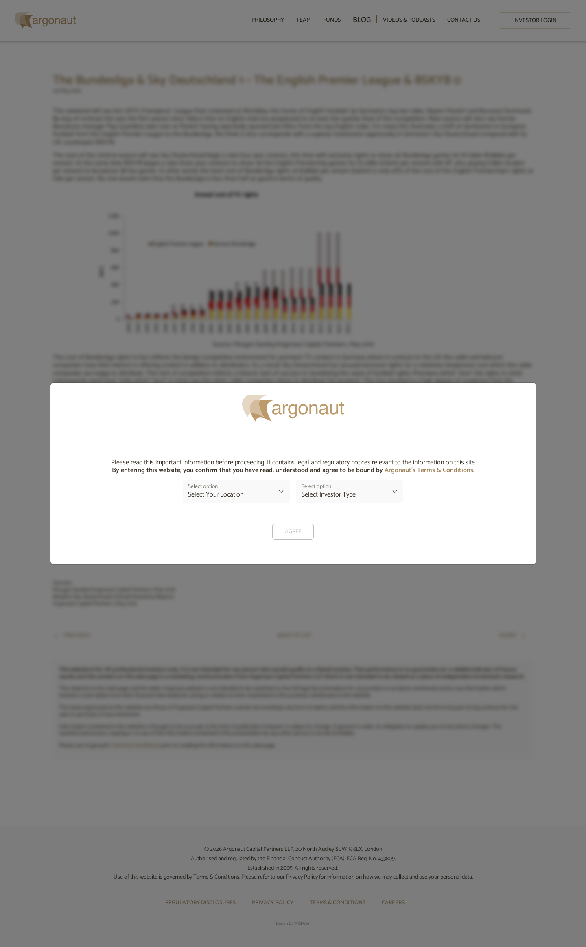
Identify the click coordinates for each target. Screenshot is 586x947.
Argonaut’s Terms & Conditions (429, 470)
